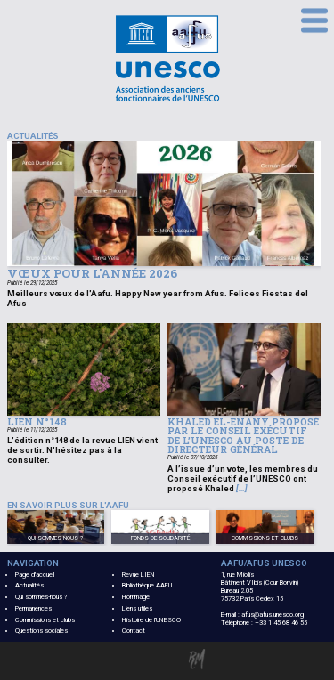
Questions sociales (41, 631)
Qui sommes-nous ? (41, 597)
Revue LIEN (138, 575)
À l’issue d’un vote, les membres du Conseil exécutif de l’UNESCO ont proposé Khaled (242, 478)
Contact (133, 631)
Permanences (33, 608)
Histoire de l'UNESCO (151, 620)
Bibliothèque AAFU (147, 585)
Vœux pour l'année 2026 (92, 273)
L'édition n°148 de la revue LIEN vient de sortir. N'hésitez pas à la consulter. (82, 450)
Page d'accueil (34, 575)
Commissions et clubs (45, 620)
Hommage (136, 597)
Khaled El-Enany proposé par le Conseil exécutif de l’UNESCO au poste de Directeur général (243, 436)
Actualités (29, 585)
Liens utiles (137, 608)
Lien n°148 (37, 422)
